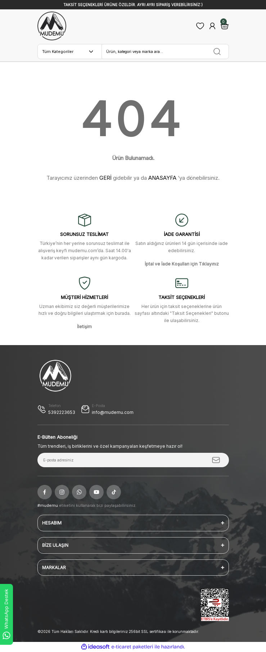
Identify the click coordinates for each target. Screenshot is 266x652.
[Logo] (51, 26)
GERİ (105, 177)
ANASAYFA (162, 177)
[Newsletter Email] (133, 460)
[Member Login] (212, 26)
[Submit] (216, 460)
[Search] (165, 51)
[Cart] (224, 26)
